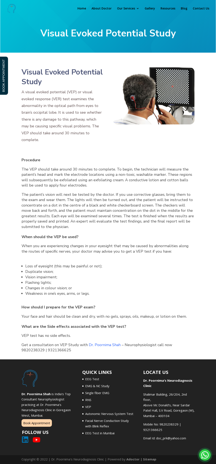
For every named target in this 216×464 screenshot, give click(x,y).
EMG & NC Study (97, 386)
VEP (88, 407)
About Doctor (102, 8)
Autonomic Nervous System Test (109, 414)
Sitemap (149, 459)
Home (81, 8)
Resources (168, 8)
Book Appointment (36, 423)
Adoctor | (134, 459)
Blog (184, 8)
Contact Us (201, 8)
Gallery (150, 8)
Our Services (126, 8)
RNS (88, 400)
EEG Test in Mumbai (100, 433)
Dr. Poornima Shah (105, 344)
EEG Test (92, 379)
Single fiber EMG (97, 393)
